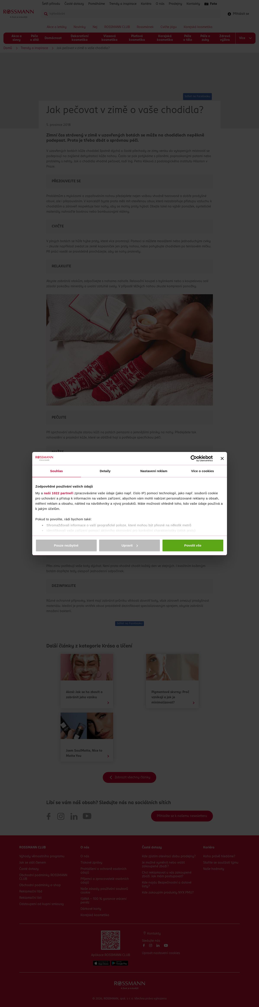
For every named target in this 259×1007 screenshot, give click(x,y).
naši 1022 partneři (59, 493)
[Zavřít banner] (222, 458)
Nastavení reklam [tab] (153, 471)
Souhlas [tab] (56, 471)
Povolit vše (192, 545)
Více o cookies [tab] (202, 471)
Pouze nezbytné (66, 545)
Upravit (129, 545)
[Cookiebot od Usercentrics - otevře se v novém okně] (194, 458)
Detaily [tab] (105, 471)
